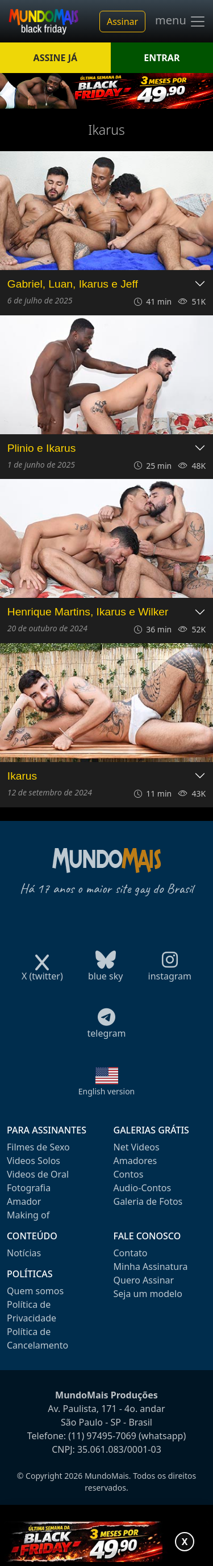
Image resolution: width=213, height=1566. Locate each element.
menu (180, 21)
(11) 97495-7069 (102, 1436)
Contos (129, 1174)
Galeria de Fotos (148, 1201)
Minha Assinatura (151, 1266)
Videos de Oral (38, 1174)
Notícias (24, 1253)
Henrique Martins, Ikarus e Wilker (88, 612)
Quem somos (35, 1291)
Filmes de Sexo (38, 1147)
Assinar (122, 21)
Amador (24, 1201)
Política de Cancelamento (37, 1338)
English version (106, 1091)
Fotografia (29, 1188)
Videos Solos (33, 1160)
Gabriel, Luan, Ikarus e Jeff (72, 284)
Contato (131, 1253)
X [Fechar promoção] (185, 1541)
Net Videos (137, 1147)
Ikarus (22, 776)
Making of (28, 1215)
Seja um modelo (148, 1293)
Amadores (135, 1160)
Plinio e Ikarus (41, 448)
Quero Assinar (144, 1280)
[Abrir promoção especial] (106, 1541)
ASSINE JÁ (55, 58)
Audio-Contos (143, 1188)
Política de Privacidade (31, 1311)
